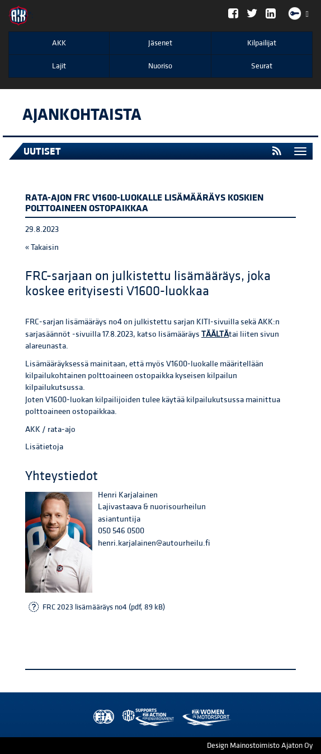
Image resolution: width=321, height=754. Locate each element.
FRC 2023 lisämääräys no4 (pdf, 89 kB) (104, 607)
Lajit (59, 66)
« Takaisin (42, 247)
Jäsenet (160, 43)
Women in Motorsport (145, 717)
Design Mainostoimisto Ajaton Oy (260, 746)
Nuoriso (160, 66)
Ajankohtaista (81, 115)
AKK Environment (123, 717)
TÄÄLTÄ (215, 334)
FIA (101, 717)
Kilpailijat (261, 43)
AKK (59, 43)
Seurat (261, 66)
